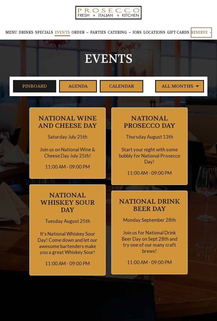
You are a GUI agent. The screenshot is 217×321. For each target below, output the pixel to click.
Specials (44, 32)
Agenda (73, 86)
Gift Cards (178, 32)
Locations (154, 32)
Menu (11, 32)
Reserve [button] (201, 32)
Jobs (137, 32)
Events (62, 32)
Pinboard (30, 86)
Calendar (117, 86)
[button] (67, 143)
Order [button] (79, 32)
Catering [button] (119, 32)
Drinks (26, 32)
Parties (98, 32)
